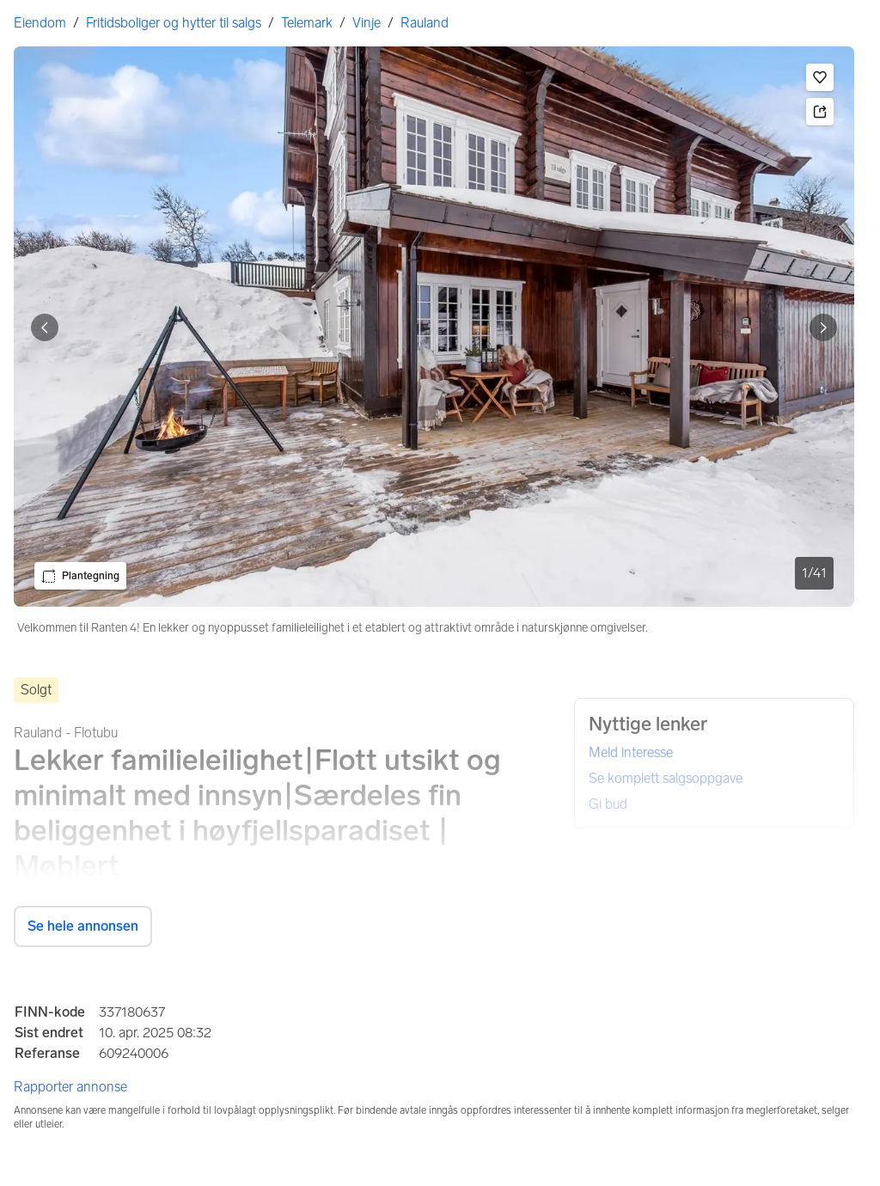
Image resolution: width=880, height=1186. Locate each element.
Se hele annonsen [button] (83, 926)
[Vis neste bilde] (823, 327)
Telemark (307, 23)
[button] (820, 77)
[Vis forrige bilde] (44, 327)
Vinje (366, 23)
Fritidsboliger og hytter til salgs (173, 23)
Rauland (424, 23)
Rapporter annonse (70, 1087)
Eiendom (40, 23)
